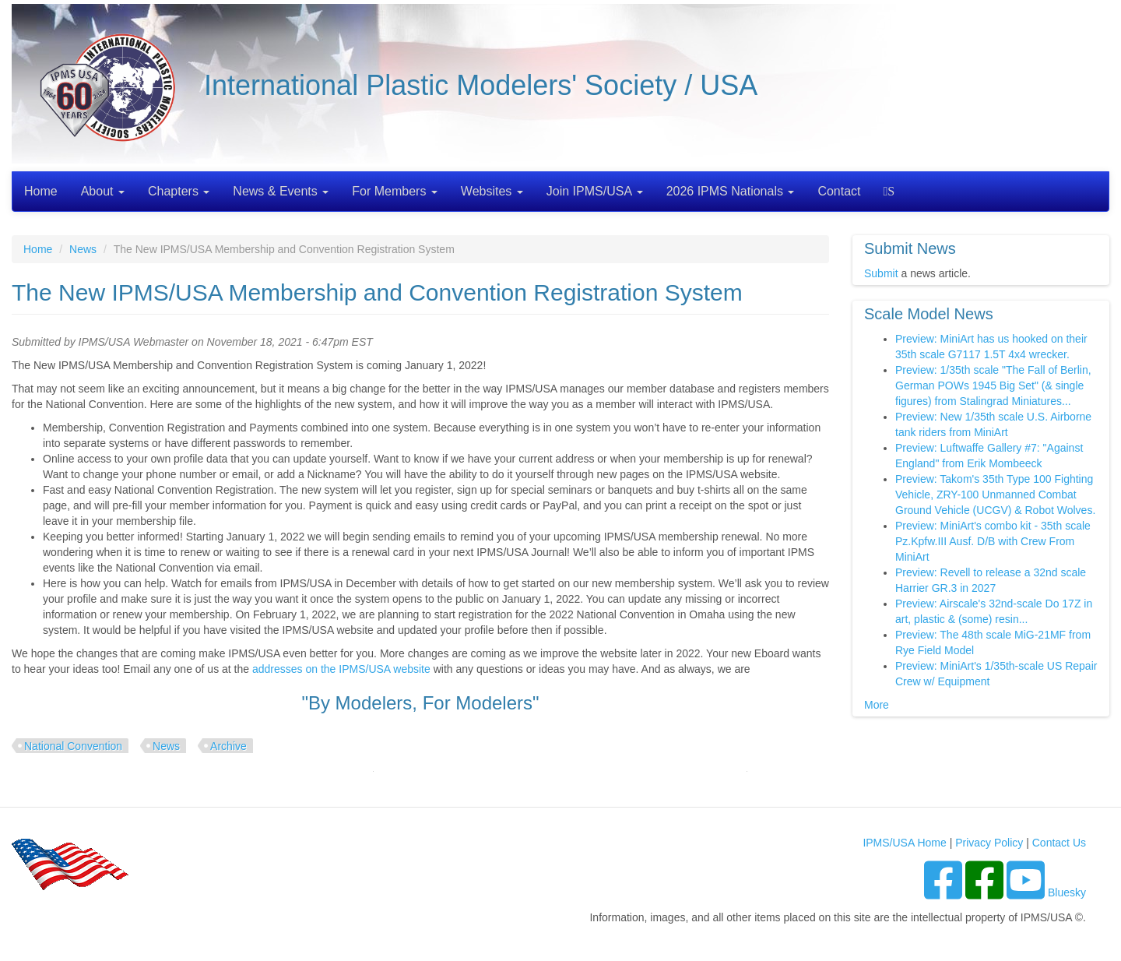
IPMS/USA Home (904, 842)
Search (890, 191)
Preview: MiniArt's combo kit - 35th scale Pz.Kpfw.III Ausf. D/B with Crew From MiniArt (993, 541)
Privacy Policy (989, 842)
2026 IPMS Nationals (730, 191)
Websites (492, 191)
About (103, 191)
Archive (228, 746)
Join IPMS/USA (594, 191)
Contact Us (1059, 842)
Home (41, 191)
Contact (838, 191)
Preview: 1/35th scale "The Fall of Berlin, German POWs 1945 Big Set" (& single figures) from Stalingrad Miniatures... (993, 385)
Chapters (178, 191)
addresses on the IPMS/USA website (341, 669)
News (83, 249)
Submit (881, 273)
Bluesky (1067, 892)
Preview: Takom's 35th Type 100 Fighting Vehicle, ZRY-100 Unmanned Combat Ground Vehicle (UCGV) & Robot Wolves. (995, 494)
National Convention (73, 746)
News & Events (281, 191)
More (876, 705)
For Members (395, 191)
